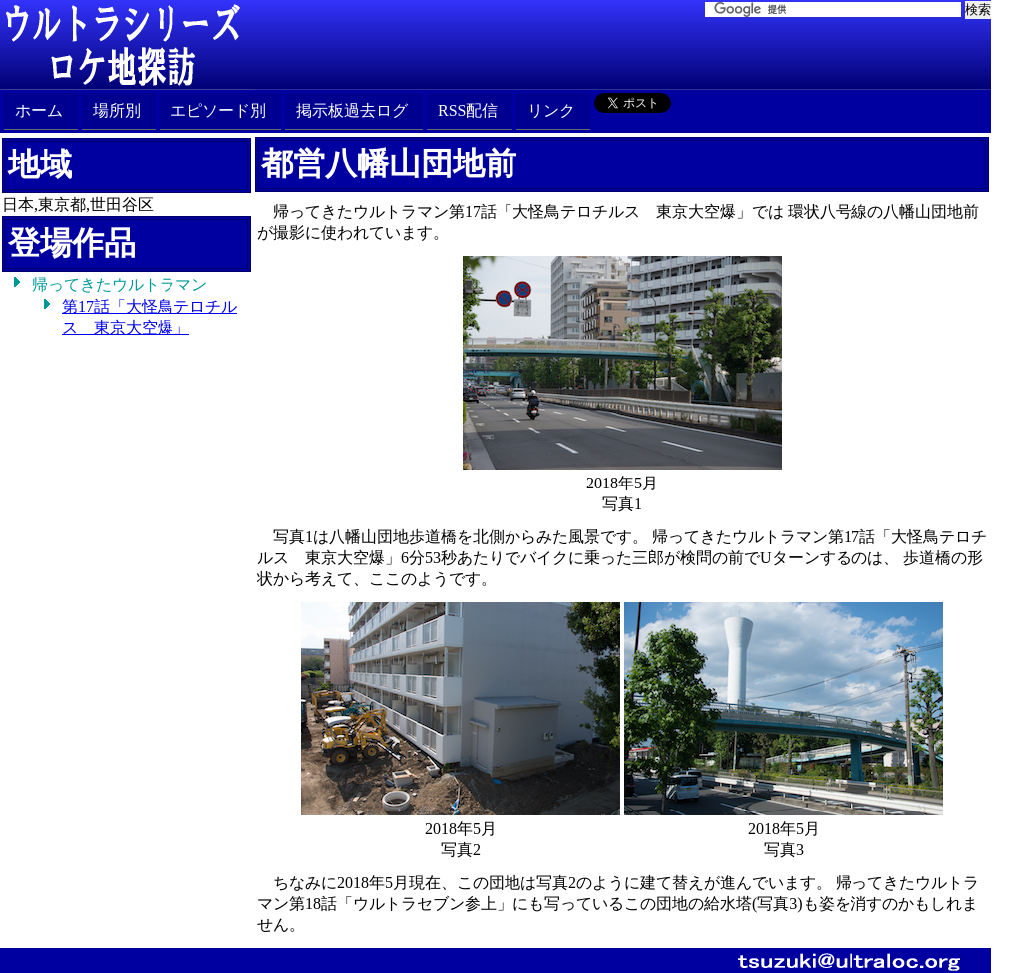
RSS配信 (468, 110)
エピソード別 (218, 110)
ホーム (39, 110)
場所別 (117, 110)
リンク (551, 110)
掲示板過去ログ (352, 110)
